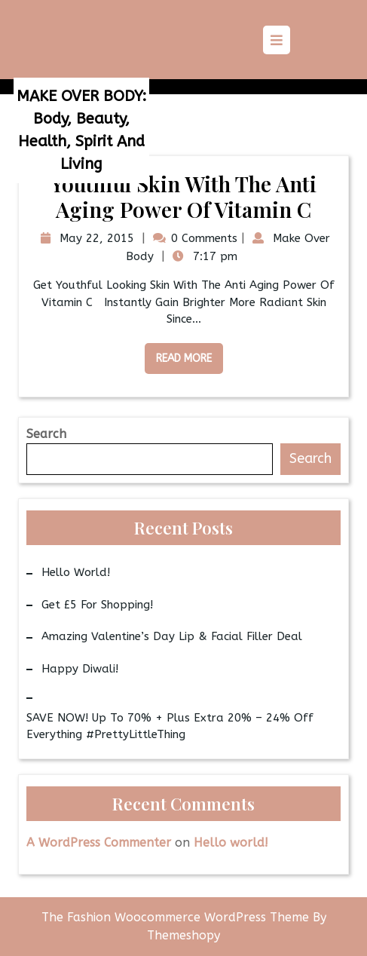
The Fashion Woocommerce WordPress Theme (177, 917)
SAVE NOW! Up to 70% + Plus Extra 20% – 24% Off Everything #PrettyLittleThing (169, 726)
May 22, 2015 (95, 238)
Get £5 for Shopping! (97, 604)
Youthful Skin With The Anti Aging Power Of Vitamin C (183, 196)
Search (46, 434)
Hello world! (75, 572)
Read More (178, 354)
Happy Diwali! (79, 669)
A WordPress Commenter (98, 842)
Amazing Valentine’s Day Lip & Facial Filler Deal (171, 636)
